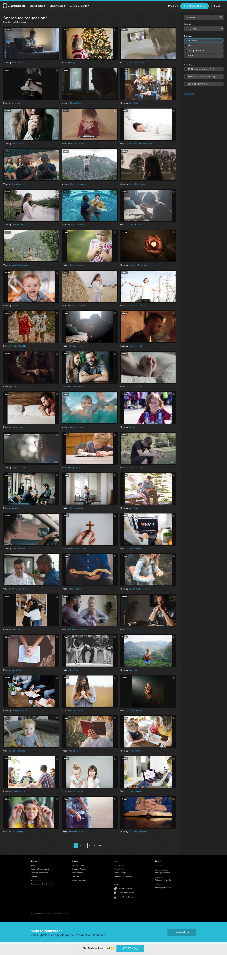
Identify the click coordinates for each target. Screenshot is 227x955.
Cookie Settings (120, 872)
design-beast (17, 427)
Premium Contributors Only (201, 76)
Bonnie (132, 427)
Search (221, 17)
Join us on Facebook (126, 892)
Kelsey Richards (136, 224)
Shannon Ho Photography (140, 143)
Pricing (173, 6)
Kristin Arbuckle (19, 345)
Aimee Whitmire (77, 386)
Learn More (181, 932)
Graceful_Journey (78, 548)
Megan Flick (75, 62)
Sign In (217, 6)
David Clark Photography (140, 588)
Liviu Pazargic (76, 588)
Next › (101, 845)
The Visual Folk (19, 184)
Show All (192, 40)
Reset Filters (190, 93)
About (33, 865)
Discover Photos (78, 865)
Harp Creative (18, 143)
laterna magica (76, 427)
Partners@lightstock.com (164, 880)
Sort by (187, 24)
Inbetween (16, 102)
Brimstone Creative (78, 629)
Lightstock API (36, 880)
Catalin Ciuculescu (78, 184)
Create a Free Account (40, 869)
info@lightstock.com (163, 872)
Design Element (196, 50)
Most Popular (77, 872)
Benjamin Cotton (19, 467)
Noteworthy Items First (201, 69)
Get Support (159, 865)
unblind (132, 629)
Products (188, 36)
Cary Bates (75, 467)
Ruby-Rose (133, 669)
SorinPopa (16, 386)
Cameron (16, 507)
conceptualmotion (136, 62)
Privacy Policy (119, 869)
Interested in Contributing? (41, 884)
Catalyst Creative (19, 710)
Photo (191, 45)
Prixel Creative (76, 264)
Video (191, 55)
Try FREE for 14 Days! (194, 6)
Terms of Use (119, 865)
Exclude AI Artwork (197, 83)
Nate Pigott (17, 629)
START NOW (130, 948)
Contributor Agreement (123, 876)
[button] (37, 6)
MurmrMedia (17, 62)
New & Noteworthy (79, 880)
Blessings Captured (137, 831)
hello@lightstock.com (163, 887)
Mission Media (76, 831)
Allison (15, 305)
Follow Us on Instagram (127, 897)
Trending (75, 876)
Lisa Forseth (75, 750)
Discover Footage (79, 869)
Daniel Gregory (135, 710)
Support (34, 876)
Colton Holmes (135, 386)
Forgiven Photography (139, 264)
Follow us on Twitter (125, 888)
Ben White (133, 102)
